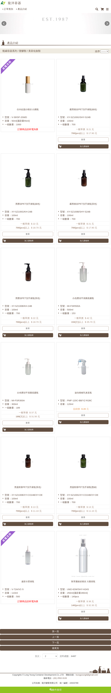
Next (107, 23)
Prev (4, 23)
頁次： (38, 656)
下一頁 (55, 642)
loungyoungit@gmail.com (87, 675)
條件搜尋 (56, 689)
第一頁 (55, 631)
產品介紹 (22, 9)
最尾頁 (55, 648)
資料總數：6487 (68, 656)
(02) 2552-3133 (60, 678)
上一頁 (55, 637)
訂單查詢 (8, 9)
